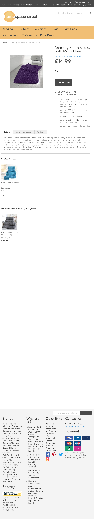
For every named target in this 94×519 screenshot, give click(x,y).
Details (7, 132)
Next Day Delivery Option (79, 5)
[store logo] (20, 16)
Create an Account (83, 2)
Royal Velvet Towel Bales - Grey (9, 234)
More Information (23, 132)
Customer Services (10, 5)
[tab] (6, 132)
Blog (52, 5)
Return (45, 5)
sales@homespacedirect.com (78, 426)
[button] (3, 196)
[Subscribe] (86, 413)
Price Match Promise (30, 5)
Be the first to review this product (69, 56)
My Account (51, 431)
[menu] (47, 32)
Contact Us (50, 443)
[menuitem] (8, 29)
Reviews (40, 132)
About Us (50, 424)
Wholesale (61, 5)
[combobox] (72, 13)
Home (4, 42)
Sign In (68, 2)
